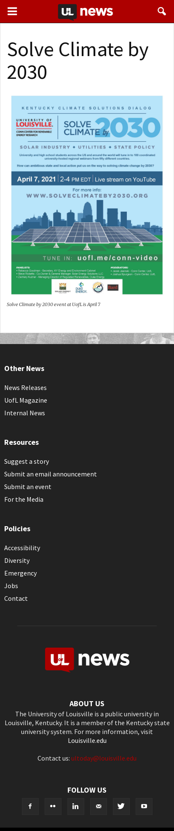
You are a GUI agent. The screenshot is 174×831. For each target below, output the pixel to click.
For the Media (23, 499)
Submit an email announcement (50, 474)
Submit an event (27, 486)
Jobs (11, 585)
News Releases (25, 387)
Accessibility (22, 547)
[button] (162, 11)
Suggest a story (26, 461)
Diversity (16, 560)
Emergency (20, 573)
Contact (16, 598)
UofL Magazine (25, 400)
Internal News (24, 413)
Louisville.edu (87, 740)
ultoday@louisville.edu (104, 758)
